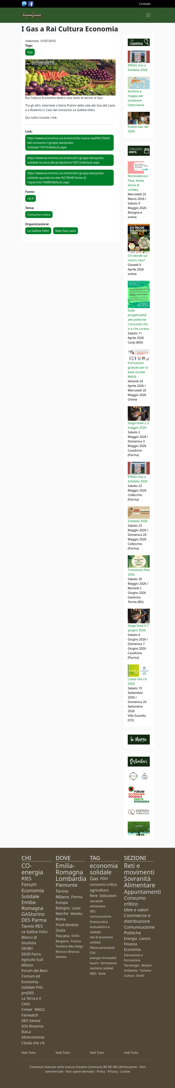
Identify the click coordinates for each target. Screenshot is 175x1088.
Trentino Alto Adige (69, 946)
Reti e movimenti (139, 868)
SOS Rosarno (32, 1026)
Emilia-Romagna (69, 868)
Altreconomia (32, 1037)
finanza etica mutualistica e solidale (100, 927)
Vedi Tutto (28, 1053)
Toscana (62, 935)
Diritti (140, 975)
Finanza (130, 943)
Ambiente (131, 970)
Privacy (113, 1071)
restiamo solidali (101, 968)
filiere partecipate (102, 948)
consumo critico (103, 884)
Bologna (63, 908)
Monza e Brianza (67, 952)
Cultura (129, 975)
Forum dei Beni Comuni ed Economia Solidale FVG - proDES (34, 981)
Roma (60, 919)
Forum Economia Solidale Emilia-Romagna (32, 896)
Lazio (76, 908)
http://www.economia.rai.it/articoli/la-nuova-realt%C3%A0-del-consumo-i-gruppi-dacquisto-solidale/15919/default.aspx (68, 142)
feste (101, 973)
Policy (101, 1071)
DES (92, 911)
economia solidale (104, 868)
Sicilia (75, 936)
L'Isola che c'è (32, 1042)
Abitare (146, 965)
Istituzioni (107, 895)
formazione (109, 963)
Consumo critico (38, 214)
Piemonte (66, 885)
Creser (26, 1009)
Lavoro (145, 938)
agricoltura (99, 890)
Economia (132, 949)
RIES (26, 878)
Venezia (61, 957)
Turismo (145, 970)
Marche (62, 913)
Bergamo (62, 941)
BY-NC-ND (110, 1067)
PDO (104, 878)
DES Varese (30, 1020)
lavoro (94, 963)
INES (93, 973)
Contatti (145, 4)
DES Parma (34, 920)
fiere (94, 895)
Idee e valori (136, 910)
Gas (30, 52)
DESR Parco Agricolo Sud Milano (32, 959)
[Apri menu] (148, 15)
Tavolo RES (32, 926)
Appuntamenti (142, 891)
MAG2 (39, 1009)
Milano (62, 897)
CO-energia (32, 868)
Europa (62, 902)
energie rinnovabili (103, 958)
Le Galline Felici (38, 231)
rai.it (30, 198)
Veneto (76, 913)
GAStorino (33, 914)
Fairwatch (29, 1015)
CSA (92, 953)
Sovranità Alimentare (139, 881)
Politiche (132, 933)
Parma (76, 896)
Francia (76, 941)
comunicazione (100, 916)
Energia (130, 938)
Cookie (125, 1071)
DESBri (27, 948)
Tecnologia (131, 965)
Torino (62, 891)
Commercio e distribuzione (137, 918)
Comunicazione (139, 927)
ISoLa (26, 1031)
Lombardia (71, 878)
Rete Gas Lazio (65, 231)
